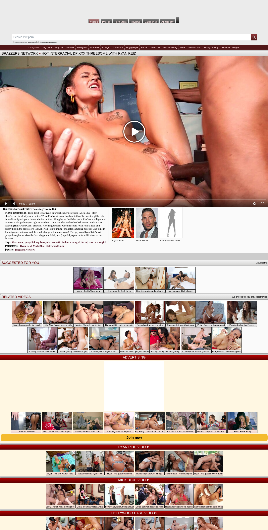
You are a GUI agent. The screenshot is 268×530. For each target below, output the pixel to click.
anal (29, 42)
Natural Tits (194, 47)
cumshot (35, 42)
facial (84, 242)
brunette (56, 242)
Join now (134, 438)
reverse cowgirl (97, 242)
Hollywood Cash (55, 245)
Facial (144, 47)
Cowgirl (106, 47)
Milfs (182, 47)
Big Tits (59, 47)
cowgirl (76, 242)
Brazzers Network (20, 53)
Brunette (94, 47)
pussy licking (32, 242)
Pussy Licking (211, 47)
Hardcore (155, 47)
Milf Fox (134, 8)
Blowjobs (82, 47)
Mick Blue (38, 245)
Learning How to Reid (45, 209)
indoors (66, 242)
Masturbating (170, 47)
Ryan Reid (26, 245)
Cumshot (118, 47)
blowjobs (45, 242)
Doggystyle (132, 47)
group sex (53, 42)
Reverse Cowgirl (230, 47)
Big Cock (47, 47)
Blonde (70, 47)
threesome (44, 42)
